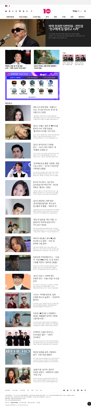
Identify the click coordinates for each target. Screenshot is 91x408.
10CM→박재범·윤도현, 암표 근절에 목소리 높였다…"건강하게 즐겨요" (46, 297)
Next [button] (56, 89)
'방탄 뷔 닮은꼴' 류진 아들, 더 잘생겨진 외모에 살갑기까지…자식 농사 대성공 (45, 222)
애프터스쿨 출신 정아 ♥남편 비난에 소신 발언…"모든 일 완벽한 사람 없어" (44, 241)
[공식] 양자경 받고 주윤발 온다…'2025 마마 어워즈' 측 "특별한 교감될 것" (44, 147)
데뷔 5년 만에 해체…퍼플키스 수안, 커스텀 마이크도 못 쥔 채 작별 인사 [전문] (45, 109)
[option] (32, 89)
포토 (72, 17)
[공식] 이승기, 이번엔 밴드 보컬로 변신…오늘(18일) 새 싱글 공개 (46, 278)
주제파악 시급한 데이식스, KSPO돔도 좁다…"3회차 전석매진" (43, 334)
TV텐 (63, 17)
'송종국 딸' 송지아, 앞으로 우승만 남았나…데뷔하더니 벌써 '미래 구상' (46, 372)
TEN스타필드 (23, 17)
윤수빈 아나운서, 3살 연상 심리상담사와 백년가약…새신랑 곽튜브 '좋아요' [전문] (45, 184)
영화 (55, 17)
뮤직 (47, 17)
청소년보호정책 (22, 402)
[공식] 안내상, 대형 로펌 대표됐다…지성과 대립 (46, 67)
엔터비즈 (82, 17)
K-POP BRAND (15, 77)
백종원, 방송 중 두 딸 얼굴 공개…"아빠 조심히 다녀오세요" (15, 67)
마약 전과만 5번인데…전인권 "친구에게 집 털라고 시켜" (66, 28)
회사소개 (7, 402)
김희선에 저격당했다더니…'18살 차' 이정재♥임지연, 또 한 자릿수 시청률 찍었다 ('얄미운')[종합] (46, 259)
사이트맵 (38, 402)
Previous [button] (8, 89)
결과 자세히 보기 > (32, 97)
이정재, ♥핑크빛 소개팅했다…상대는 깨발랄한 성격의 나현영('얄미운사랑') (45, 316)
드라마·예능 (37, 17)
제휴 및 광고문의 (31, 402)
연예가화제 (10, 17)
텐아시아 (13, 405)
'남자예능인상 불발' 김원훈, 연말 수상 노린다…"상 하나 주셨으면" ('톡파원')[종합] (46, 166)
